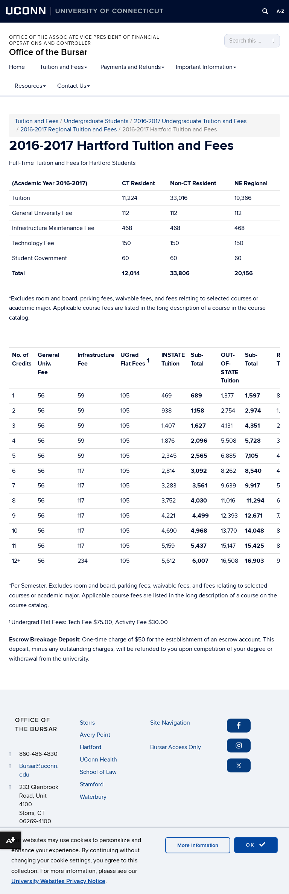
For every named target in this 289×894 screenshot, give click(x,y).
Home (17, 67)
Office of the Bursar (48, 52)
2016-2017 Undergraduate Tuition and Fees (190, 121)
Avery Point (95, 735)
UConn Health (98, 759)
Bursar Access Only (175, 747)
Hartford (90, 747)
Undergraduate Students (96, 121)
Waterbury (93, 797)
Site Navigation (170, 722)
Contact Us (73, 86)
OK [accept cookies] (256, 844)
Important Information (206, 67)
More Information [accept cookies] (197, 845)
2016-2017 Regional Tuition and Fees (68, 129)
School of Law (98, 772)
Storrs (87, 722)
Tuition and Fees (63, 67)
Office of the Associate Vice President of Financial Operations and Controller (84, 40)
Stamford (91, 784)
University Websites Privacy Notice (58, 881)
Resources (30, 86)
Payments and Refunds (132, 67)
